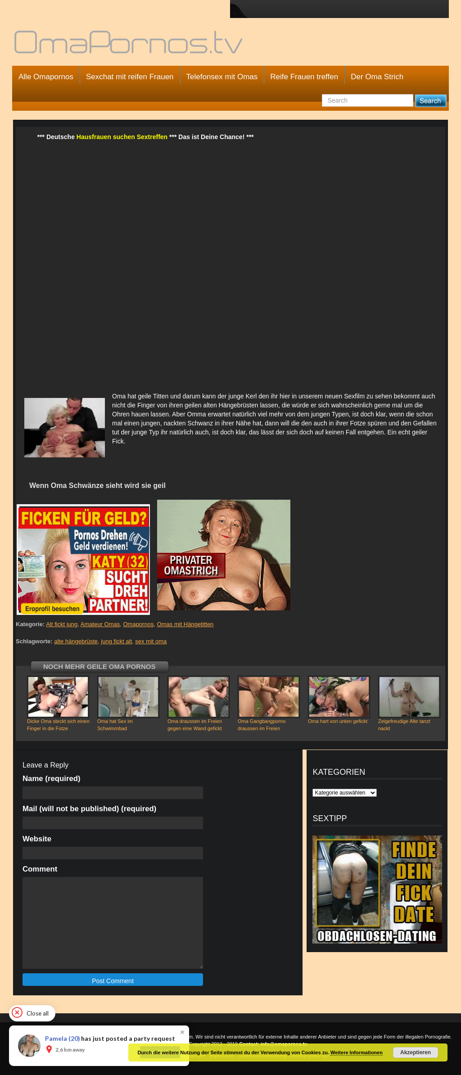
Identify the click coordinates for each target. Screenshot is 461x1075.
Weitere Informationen (356, 1052)
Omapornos (138, 624)
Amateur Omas (100, 624)
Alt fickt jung (61, 624)
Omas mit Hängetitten (185, 624)
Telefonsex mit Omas (222, 76)
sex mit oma (151, 641)
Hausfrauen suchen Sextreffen (122, 136)
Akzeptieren (415, 1052)
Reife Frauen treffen (304, 76)
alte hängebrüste (76, 641)
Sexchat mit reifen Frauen (130, 76)
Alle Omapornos (45, 76)
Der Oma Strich (377, 76)
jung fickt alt (116, 641)
